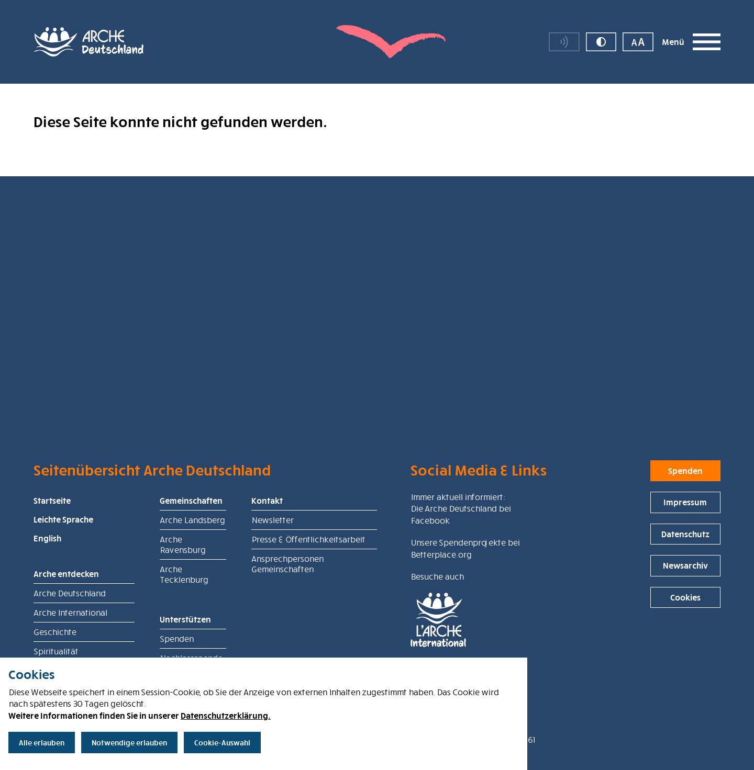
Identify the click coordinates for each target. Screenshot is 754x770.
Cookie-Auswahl (222, 742)
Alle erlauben (41, 742)
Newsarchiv (685, 607)
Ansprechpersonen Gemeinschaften (287, 605)
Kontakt (267, 542)
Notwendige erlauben (129, 742)
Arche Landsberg (192, 562)
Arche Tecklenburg (184, 616)
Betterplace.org (441, 596)
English (47, 580)
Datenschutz (685, 576)
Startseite (52, 542)
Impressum (685, 544)
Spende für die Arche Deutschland (646, 102)
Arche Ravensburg (182, 586)
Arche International (70, 654)
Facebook (430, 562)
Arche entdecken (66, 615)
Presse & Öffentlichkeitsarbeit (308, 581)
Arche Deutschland (116, 102)
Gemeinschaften (191, 542)
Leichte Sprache (63, 561)
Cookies (685, 639)
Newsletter (272, 562)
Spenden (685, 512)
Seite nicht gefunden (198, 102)
